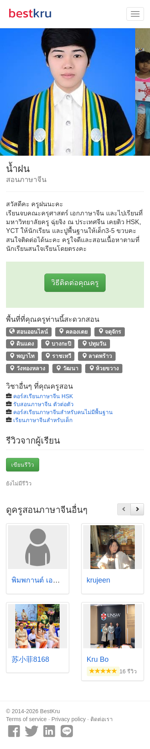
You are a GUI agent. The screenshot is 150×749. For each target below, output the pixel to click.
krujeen (98, 580)
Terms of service (26, 719)
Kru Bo (98, 659)
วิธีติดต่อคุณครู (75, 283)
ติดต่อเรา (101, 719)
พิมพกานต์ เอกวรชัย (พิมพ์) (54, 580)
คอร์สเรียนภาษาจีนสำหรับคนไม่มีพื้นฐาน (63, 412)
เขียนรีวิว (22, 465)
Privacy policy (69, 719)
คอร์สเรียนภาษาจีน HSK (43, 396)
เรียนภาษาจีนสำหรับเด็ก (42, 420)
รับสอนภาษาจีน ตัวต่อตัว (43, 404)
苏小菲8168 (30, 659)
